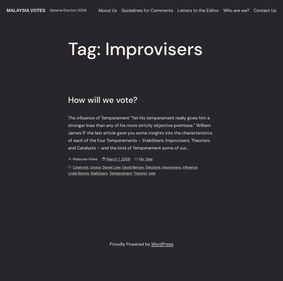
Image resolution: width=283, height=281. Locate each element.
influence (190, 167)
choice (95, 167)
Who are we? (236, 10)
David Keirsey (133, 167)
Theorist (140, 173)
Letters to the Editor (198, 10)
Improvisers (171, 167)
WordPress (162, 244)
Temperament (120, 173)
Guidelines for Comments (147, 10)
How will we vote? (103, 100)
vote (151, 173)
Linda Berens (78, 173)
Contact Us (265, 10)
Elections (153, 167)
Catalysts (80, 167)
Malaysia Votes (26, 10)
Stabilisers (99, 173)
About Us (107, 10)
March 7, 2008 (118, 159)
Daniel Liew (111, 167)
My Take (146, 159)
